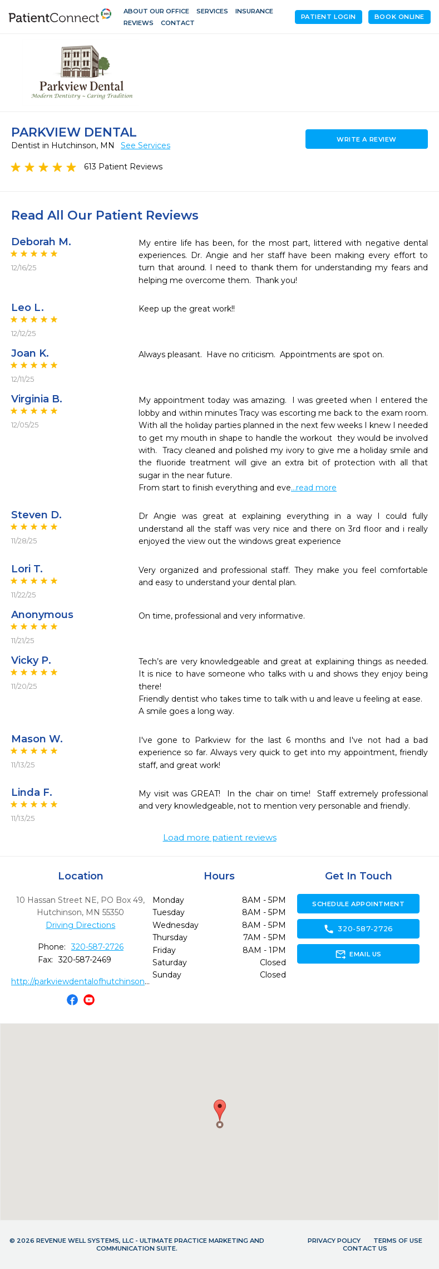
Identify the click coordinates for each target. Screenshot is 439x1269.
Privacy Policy (334, 1240)
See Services (145, 145)
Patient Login (328, 17)
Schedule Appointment (358, 904)
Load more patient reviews (220, 838)
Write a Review (367, 139)
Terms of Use (397, 1240)
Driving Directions (80, 925)
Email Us (358, 954)
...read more (314, 488)
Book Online (399, 17)
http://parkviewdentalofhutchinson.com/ (89, 981)
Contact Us (365, 1248)
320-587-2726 (97, 947)
